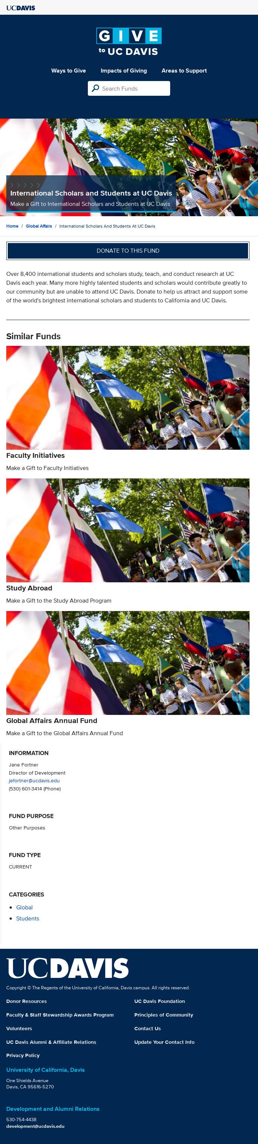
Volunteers (19, 1028)
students (27, 918)
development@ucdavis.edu (35, 1126)
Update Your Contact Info (164, 1042)
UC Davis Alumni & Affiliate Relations (51, 1042)
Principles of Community (163, 1014)
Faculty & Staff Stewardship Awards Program (60, 1014)
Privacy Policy (22, 1055)
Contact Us (147, 1028)
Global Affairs (39, 226)
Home (12, 226)
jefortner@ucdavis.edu (34, 780)
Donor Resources (26, 1001)
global (24, 907)
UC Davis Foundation (159, 1001)
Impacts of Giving (124, 70)
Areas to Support (184, 70)
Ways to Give (68, 70)
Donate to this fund (128, 250)
